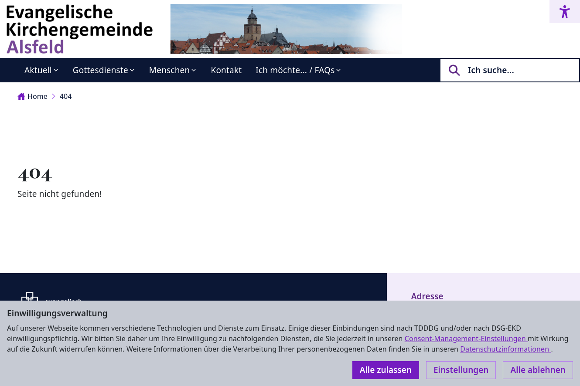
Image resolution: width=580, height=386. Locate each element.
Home (32, 96)
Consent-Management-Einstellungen (466, 338)
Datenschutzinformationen (505, 349)
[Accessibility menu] (564, 11)
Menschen (169, 70)
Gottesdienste (100, 70)
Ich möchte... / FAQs (295, 70)
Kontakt (226, 70)
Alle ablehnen (538, 370)
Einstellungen (460, 370)
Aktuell (38, 70)
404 (66, 96)
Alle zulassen (386, 370)
